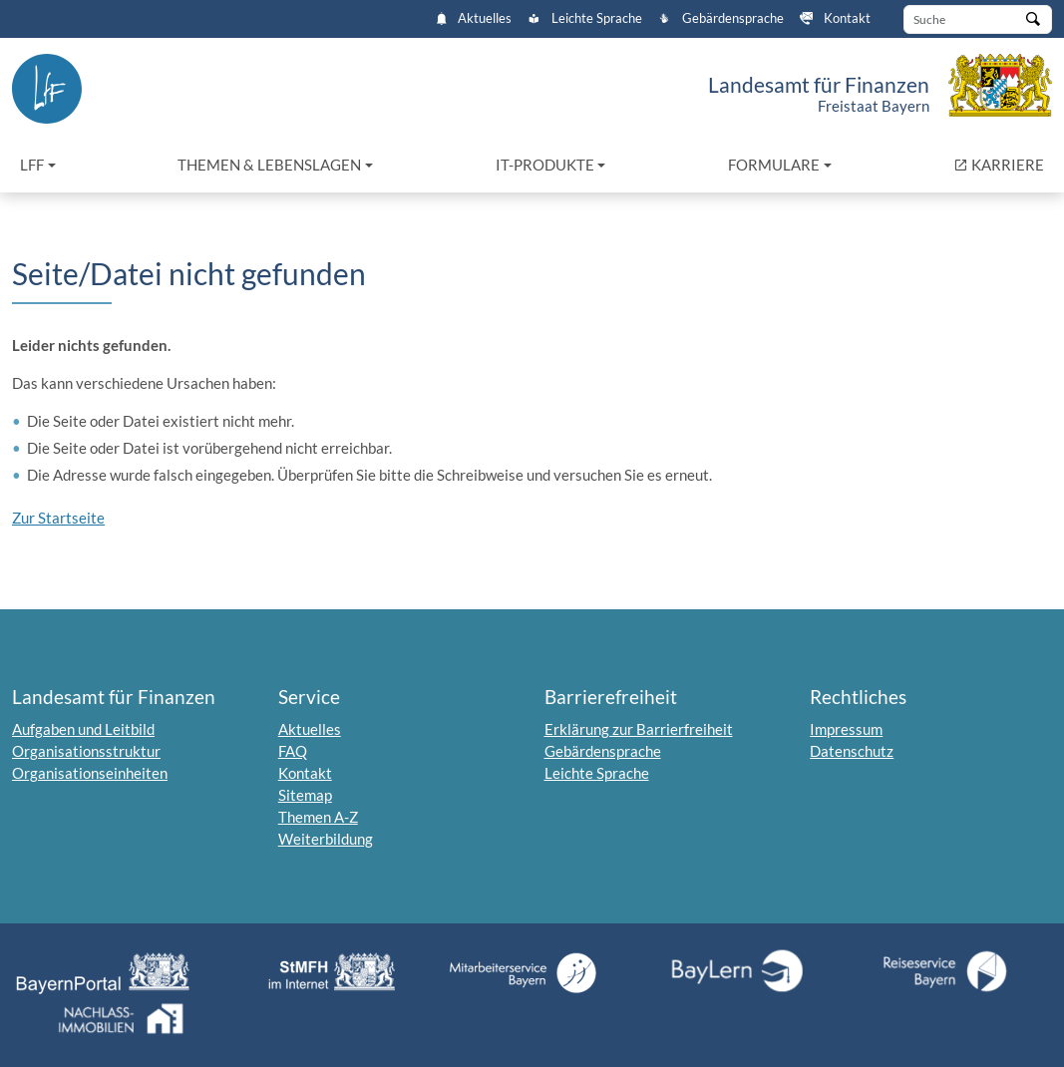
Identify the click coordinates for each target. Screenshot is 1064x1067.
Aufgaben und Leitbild (83, 729)
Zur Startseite (58, 518)
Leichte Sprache (585, 18)
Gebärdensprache (721, 18)
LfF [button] (32, 165)
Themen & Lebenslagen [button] (269, 165)
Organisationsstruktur (86, 751)
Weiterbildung (325, 839)
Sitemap (305, 795)
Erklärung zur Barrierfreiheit (638, 729)
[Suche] (977, 19)
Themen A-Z (318, 817)
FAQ (292, 751)
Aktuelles (474, 18)
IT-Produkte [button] (545, 165)
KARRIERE (1002, 163)
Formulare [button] (774, 165)
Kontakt (835, 18)
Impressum (846, 729)
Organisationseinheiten (90, 773)
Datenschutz (851, 751)
